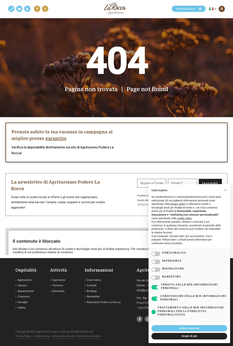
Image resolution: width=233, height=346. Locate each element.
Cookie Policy (42, 336)
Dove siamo (94, 280)
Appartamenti (26, 291)
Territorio (57, 285)
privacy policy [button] (178, 203)
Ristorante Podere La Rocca (104, 302)
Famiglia (22, 302)
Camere (22, 285)
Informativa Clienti (63, 336)
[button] (225, 190)
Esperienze (58, 280)
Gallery (22, 307)
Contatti (91, 285)
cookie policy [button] (184, 218)
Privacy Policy (23, 336)
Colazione (24, 296)
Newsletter (93, 296)
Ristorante (58, 291)
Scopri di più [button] (189, 336)
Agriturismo (25, 280)
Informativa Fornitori (89, 336)
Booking (91, 291)
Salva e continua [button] (189, 328)
